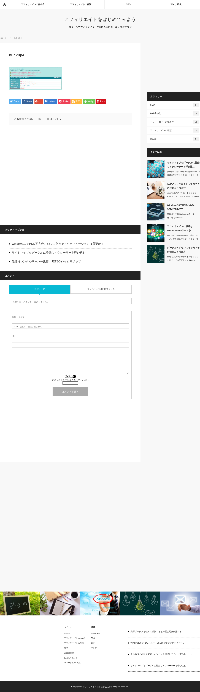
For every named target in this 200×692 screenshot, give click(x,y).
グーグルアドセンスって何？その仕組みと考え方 (183, 249)
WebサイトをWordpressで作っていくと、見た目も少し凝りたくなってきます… (182, 239)
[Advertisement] (35, 194)
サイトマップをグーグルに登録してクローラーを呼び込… (183, 164)
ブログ (94, 648)
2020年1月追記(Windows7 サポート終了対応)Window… (182, 216)
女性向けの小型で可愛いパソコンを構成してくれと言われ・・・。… (164, 654)
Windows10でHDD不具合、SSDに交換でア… (181, 207)
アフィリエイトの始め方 (33, 4)
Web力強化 (176, 4)
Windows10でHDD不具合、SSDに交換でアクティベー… (158, 643)
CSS (93, 638)
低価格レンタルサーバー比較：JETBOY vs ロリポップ (46, 261)
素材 (93, 643)
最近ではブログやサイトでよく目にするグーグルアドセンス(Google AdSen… (182, 260)
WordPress (95, 633)
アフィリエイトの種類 (80, 4)
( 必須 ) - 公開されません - (27, 327)
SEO (128, 4)
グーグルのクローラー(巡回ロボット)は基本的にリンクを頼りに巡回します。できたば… (183, 175)
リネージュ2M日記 (72, 663)
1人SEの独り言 (71, 658)
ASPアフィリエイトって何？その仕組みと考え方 (183, 186)
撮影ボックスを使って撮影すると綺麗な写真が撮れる (156, 631)
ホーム (67, 633)
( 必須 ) (18, 317)
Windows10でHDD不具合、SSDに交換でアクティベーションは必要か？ (58, 243)
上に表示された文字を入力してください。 (70, 380)
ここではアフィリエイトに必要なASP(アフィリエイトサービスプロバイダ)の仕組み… (183, 196)
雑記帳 (174, 139)
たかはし (29, 119)
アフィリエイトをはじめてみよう (100, 19)
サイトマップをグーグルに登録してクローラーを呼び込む (49, 252)
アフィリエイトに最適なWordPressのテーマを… (180, 228)
